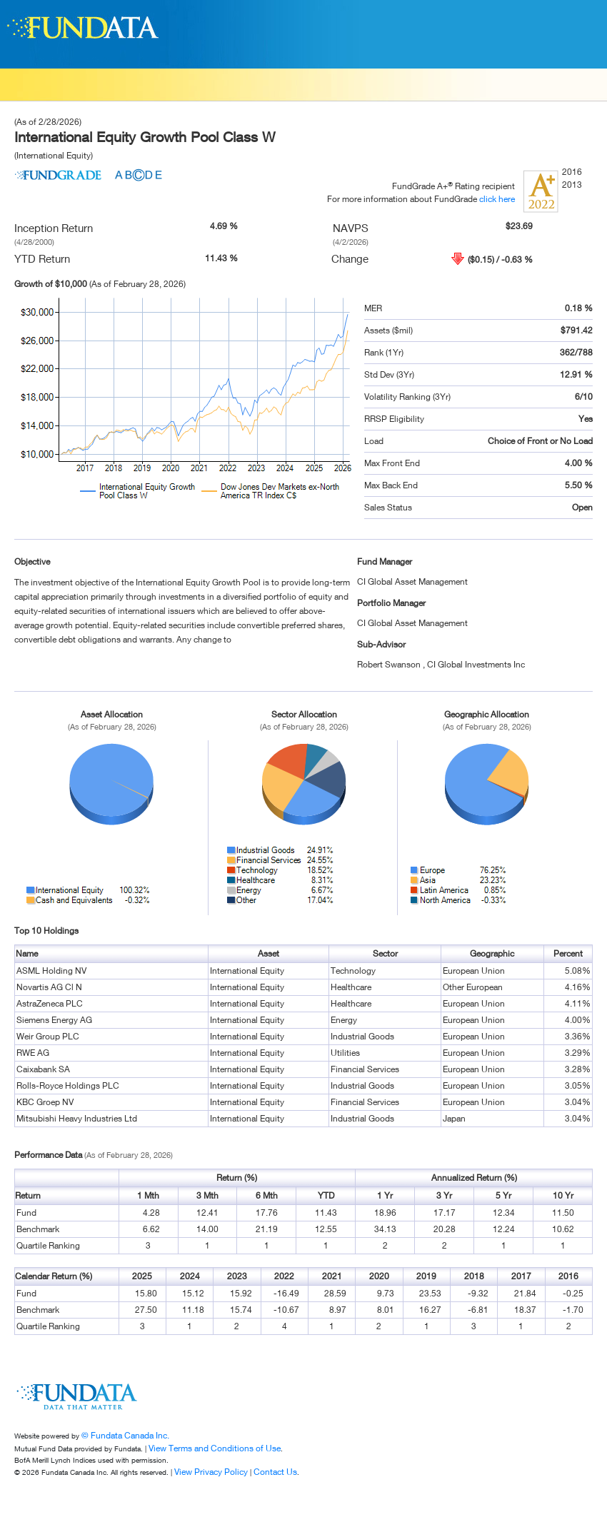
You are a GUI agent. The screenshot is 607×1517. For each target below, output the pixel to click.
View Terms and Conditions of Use (215, 1448)
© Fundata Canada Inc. (125, 1435)
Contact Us (275, 1471)
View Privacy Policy (211, 1471)
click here (497, 198)
